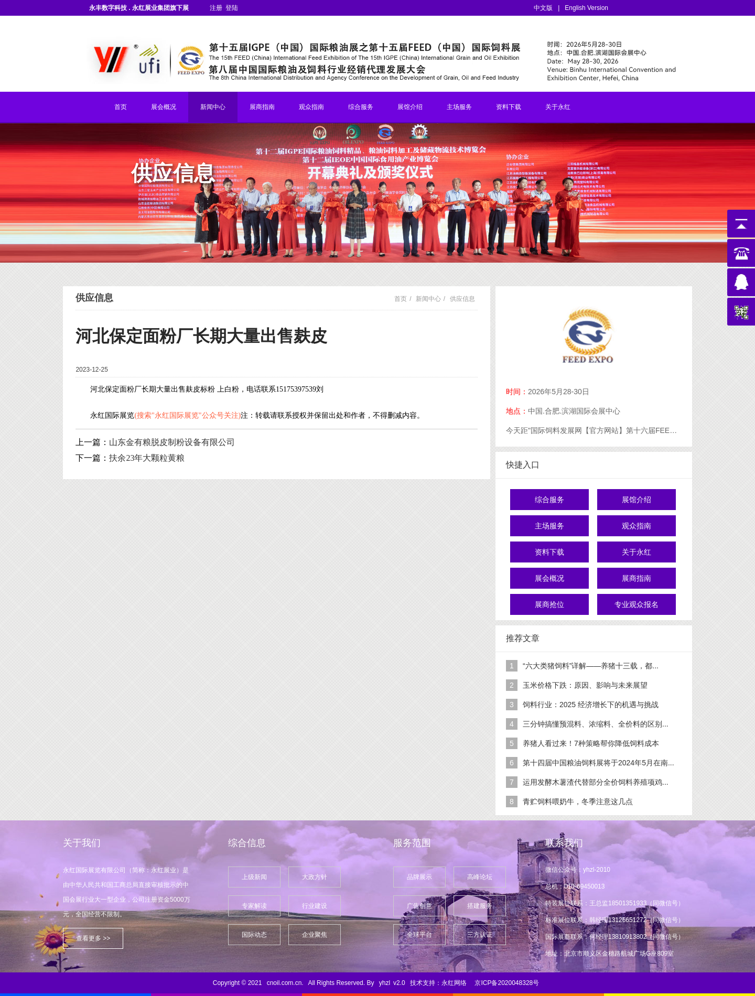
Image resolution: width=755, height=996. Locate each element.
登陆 (231, 8)
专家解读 (254, 906)
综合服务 (360, 107)
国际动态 (254, 934)
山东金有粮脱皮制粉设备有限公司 (172, 442)
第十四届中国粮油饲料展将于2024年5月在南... (598, 763)
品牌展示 (419, 877)
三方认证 (479, 934)
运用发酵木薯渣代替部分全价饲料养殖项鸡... (595, 782)
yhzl (384, 983)
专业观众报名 (636, 604)
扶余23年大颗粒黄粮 (147, 457)
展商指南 (262, 107)
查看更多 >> (93, 938)
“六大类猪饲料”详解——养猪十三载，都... (591, 666)
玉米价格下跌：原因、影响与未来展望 (585, 685)
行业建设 (314, 906)
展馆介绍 (410, 107)
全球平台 (419, 934)
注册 (216, 8)
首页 (120, 107)
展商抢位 (549, 604)
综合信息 (247, 843)
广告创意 (419, 906)
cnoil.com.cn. (285, 983)
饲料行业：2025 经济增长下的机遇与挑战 (591, 704)
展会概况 (163, 107)
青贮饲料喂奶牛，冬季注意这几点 (578, 801)
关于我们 (82, 843)
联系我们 (564, 843)
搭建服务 (479, 906)
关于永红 (557, 107)
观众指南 (311, 107)
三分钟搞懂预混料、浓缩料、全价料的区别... (595, 724)
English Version (586, 8)
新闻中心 (212, 107)
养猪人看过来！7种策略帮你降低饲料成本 (591, 743)
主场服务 (459, 107)
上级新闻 (254, 877)
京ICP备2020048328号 (506, 983)
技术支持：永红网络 (438, 983)
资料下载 (508, 107)
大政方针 (314, 877)
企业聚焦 (314, 934)
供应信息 (462, 298)
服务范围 (412, 843)
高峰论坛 (479, 877)
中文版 (543, 8)
